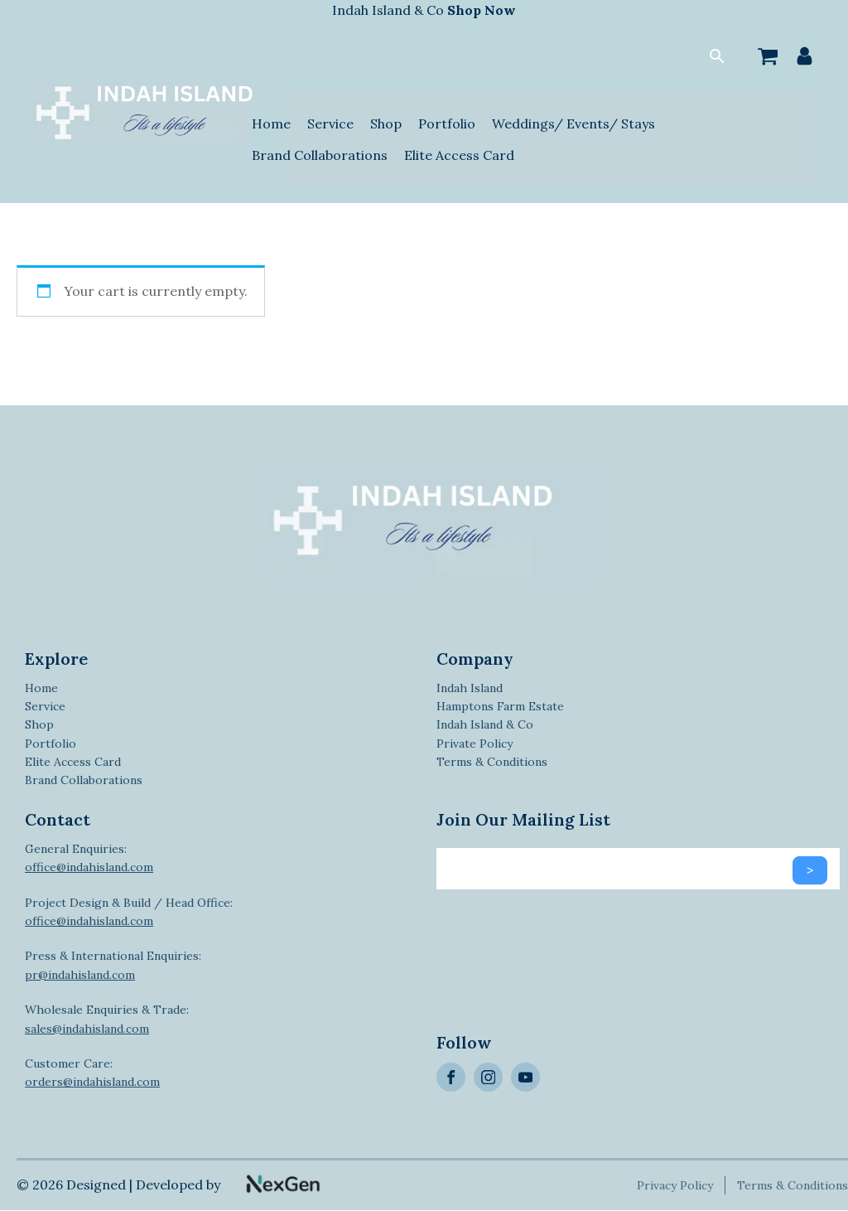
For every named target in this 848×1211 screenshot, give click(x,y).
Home (271, 123)
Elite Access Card (459, 155)
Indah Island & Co (424, 10)
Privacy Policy (676, 1185)
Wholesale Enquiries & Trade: (107, 1018)
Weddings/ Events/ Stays (573, 123)
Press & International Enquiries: (113, 964)
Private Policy (474, 743)
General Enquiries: (89, 857)
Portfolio (446, 123)
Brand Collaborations (320, 155)
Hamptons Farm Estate (500, 706)
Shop (386, 123)
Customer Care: (92, 1072)
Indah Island (469, 688)
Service (330, 123)
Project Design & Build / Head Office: (129, 911)
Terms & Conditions (491, 761)
